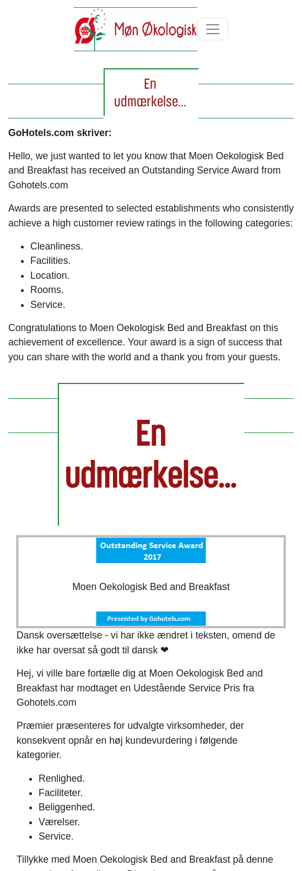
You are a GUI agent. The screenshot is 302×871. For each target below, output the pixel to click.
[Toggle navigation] (212, 29)
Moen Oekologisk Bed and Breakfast (151, 586)
